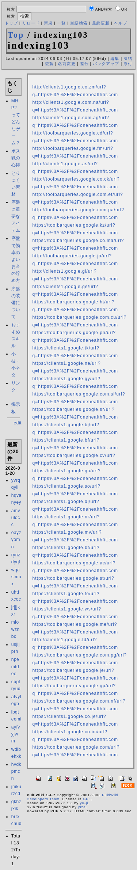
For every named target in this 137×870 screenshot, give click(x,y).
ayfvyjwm (15, 734)
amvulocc (15, 517)
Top (16, 34)
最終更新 (101, 23)
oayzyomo (16, 539)
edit (18, 422)
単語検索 (79, 23)
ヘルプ (120, 23)
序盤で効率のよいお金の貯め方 (15, 259)
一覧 (61, 23)
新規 (48, 23)
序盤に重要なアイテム (15, 216)
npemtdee (15, 666)
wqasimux (16, 576)
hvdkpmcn (16, 771)
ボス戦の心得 (15, 157)
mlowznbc (15, 629)
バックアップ (106, 63)
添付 (127, 63)
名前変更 (67, 63)
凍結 (127, 58)
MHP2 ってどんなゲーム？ (15, 121)
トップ (11, 23)
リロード (31, 23)
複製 (49, 63)
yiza (82, 807)
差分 (84, 63)
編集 (114, 58)
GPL (87, 799)
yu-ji (84, 803)
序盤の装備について (15, 302)
